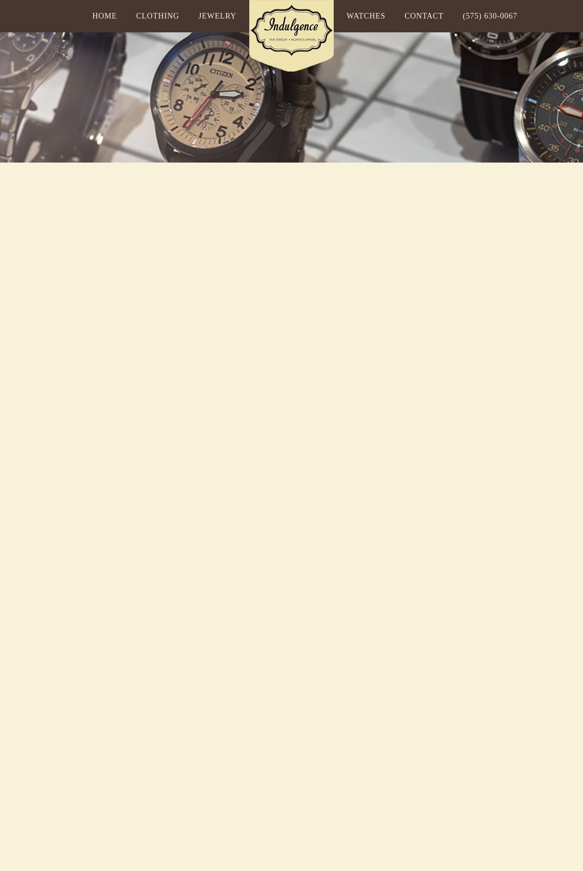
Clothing (157, 16)
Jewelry (217, 16)
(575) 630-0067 (490, 16)
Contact (424, 16)
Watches (366, 16)
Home (104, 16)
